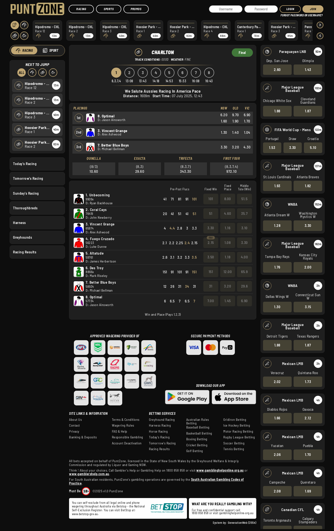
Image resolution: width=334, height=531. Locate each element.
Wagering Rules (123, 425)
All (21, 72)
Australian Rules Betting (197, 421)
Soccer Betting (233, 443)
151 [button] (211, 271)
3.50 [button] (210, 257)
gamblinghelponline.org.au (236, 513)
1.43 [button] (308, 69)
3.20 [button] (227, 286)
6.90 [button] (244, 301)
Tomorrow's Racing (28, 178)
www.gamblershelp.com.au (89, 474)
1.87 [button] (308, 111)
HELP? (283, 14)
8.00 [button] (227, 199)
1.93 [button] (277, 185)
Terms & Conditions (126, 420)
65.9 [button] (244, 271)
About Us (75, 420)
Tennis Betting (233, 449)
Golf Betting (194, 451)
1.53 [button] (272, 147)
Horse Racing (158, 431)
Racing (81, 9)
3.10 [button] (244, 228)
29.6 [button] (244, 286)
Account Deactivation (127, 443)
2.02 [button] (277, 381)
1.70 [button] (308, 454)
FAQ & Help (119, 431)
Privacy (74, 431)
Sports (109, 9)
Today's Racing (25, 163)
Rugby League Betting (239, 437)
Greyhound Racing (162, 420)
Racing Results (24, 252)
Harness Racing (160, 425)
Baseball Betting (198, 427)
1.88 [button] (277, 111)
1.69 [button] (308, 491)
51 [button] (210, 213)
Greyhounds (22, 237)
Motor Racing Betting (238, 431)
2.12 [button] (308, 418)
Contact (74, 425)
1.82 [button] (308, 185)
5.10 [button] (313, 147)
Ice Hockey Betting (236, 425)
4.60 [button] (227, 213)
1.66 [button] (277, 418)
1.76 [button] (277, 267)
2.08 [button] (277, 491)
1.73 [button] (308, 381)
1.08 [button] (228, 242)
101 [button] (210, 199)
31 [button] (210, 286)
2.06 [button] (277, 454)
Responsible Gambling (127, 437)
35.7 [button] (244, 213)
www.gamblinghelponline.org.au (220, 470)
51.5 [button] (244, 199)
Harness (19, 222)
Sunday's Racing (26, 193)
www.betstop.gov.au (85, 514)
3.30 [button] (292, 147)
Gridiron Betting (234, 420)
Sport (53, 50)
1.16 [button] (227, 228)
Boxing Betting (196, 439)
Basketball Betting (199, 433)
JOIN (313, 9)
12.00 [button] (228, 271)
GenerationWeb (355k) (242, 523)
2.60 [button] (277, 69)
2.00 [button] (307, 267)
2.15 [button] (211, 242)
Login (290, 9)
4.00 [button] (244, 257)
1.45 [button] (228, 301)
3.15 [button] (308, 307)
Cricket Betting (197, 445)
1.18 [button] (227, 257)
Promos (136, 9)
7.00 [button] (210, 301)
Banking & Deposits (83, 437)
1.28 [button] (277, 225)
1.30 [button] (277, 307)
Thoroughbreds (25, 207)
